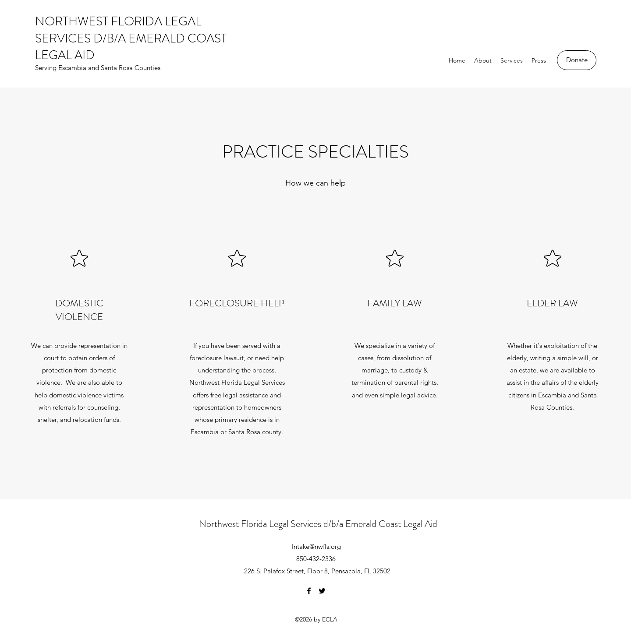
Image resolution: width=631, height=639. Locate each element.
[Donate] (576, 60)
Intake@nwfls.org (316, 546)
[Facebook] (309, 590)
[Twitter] (322, 590)
